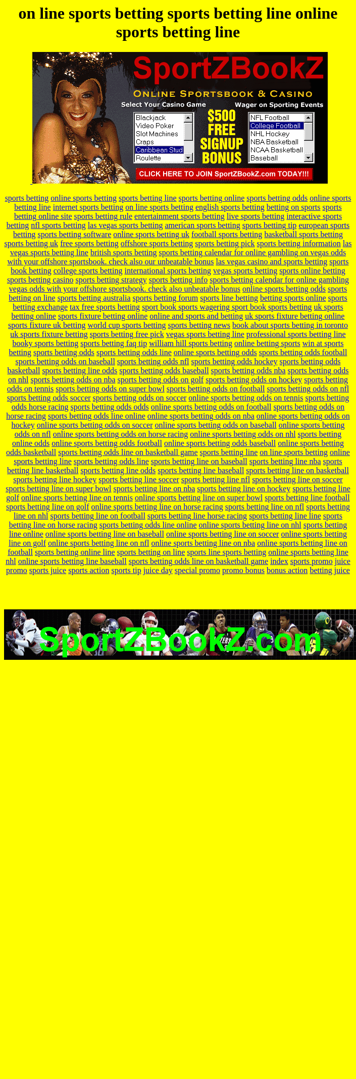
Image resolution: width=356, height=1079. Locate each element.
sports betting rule (103, 216)
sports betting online (212, 198)
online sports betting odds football (107, 443)
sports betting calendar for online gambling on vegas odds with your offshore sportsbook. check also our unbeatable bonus (176, 257)
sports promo (311, 561)
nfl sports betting (58, 225)
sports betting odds (277, 198)
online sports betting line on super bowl (199, 497)
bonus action (287, 570)
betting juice (330, 570)
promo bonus (243, 570)
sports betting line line (285, 516)
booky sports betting (46, 343)
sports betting (27, 198)
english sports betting (230, 207)
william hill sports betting (190, 343)
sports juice (47, 570)
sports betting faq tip (113, 343)
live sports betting (256, 216)
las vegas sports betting (125, 225)
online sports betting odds (284, 289)
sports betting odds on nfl (308, 388)
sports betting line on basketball (297, 470)
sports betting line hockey (54, 479)
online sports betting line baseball (72, 561)
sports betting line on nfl (264, 506)
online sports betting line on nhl (250, 525)
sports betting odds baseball (164, 370)
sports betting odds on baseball (65, 361)
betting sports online (293, 298)
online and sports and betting (196, 316)
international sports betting (168, 270)
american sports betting (202, 225)
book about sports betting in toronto (290, 325)
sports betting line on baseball (199, 461)
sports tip (126, 570)
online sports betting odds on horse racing (120, 434)
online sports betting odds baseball (220, 443)
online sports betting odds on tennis (245, 397)
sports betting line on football (97, 516)
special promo (197, 570)
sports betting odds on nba (73, 379)
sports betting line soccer (138, 479)
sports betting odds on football (216, 388)
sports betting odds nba (248, 370)
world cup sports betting (126, 325)
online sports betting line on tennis (77, 497)
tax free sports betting (105, 307)
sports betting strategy (110, 279)
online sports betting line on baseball (104, 534)
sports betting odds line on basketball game (127, 452)
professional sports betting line (296, 334)
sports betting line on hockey (243, 488)
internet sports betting (88, 207)
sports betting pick (225, 243)
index (279, 561)
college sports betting (88, 270)
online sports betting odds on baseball (215, 425)
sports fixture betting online (102, 316)
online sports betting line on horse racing (157, 506)
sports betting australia (94, 298)
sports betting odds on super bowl (110, 388)
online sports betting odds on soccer (95, 425)
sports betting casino (40, 279)
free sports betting (89, 243)
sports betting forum (165, 298)
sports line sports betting (226, 552)
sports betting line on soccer (297, 479)
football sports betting (226, 234)
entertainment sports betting (179, 216)
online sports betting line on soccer (222, 534)
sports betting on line (151, 552)
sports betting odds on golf (161, 379)
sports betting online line (75, 552)
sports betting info (178, 279)
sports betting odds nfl (153, 361)
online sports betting (83, 198)
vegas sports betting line (205, 334)
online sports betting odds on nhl (242, 434)
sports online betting (312, 270)
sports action (88, 570)
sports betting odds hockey (234, 361)
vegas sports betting (245, 270)
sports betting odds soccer (49, 397)
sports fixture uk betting (46, 325)
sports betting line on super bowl (58, 488)
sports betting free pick (127, 334)
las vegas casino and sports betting (271, 261)
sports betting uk (31, 243)
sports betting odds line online (96, 416)
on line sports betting (159, 207)
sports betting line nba (285, 461)
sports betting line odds (79, 370)
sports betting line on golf (47, 506)
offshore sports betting (157, 243)
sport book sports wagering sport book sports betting (227, 307)
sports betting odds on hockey (254, 379)
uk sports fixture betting (48, 334)
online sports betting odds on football (211, 407)
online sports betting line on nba (203, 543)
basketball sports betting (303, 234)
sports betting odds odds (110, 407)
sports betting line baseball (201, 470)
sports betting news (199, 325)
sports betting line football (307, 497)
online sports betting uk (151, 234)
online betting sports (267, 343)
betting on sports (294, 207)
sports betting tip (269, 225)
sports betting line (148, 198)
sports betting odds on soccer (140, 397)
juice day (158, 570)
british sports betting (123, 252)
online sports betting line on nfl (98, 543)
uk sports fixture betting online (294, 316)
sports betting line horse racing (197, 516)
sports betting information (299, 243)
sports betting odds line (134, 352)
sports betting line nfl (215, 479)
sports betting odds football (303, 352)
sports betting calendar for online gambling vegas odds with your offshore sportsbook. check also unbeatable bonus (179, 284)
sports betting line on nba (154, 488)
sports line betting (229, 298)
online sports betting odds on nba (201, 416)
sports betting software (75, 234)
